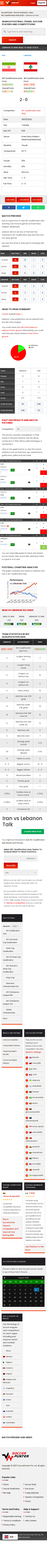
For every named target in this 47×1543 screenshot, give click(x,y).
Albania (7, 1356)
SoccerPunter (6, 12)
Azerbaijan (9, 1422)
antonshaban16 (32, 1119)
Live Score (29, 1488)
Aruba (7, 1399)
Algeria (7, 1362)
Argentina (8, 1388)
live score (20, 553)
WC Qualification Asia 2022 (12, 15)
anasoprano (34, 1152)
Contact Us (30, 1516)
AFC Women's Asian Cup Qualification (10, 969)
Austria (7, 1417)
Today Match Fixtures (11, 1045)
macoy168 (33, 1063)
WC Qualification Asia (11, 932)
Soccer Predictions (11, 1488)
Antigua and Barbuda (9, 1381)
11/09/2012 (4, 544)
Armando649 (34, 1097)
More (5, 1018)
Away (18, 314)
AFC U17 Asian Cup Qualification (12, 958)
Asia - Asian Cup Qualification (11, 489)
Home (5, 314)
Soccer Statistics (21, 12)
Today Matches (32, 1493)
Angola (7, 1373)
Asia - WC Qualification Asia (11, 461)
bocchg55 (33, 1164)
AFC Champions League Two (11, 1002)
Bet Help (7, 1493)
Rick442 (32, 1057)
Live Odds (10, 200)
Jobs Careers (30, 1520)
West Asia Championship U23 (11, 985)
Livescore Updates (10, 1040)
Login (32, 3)
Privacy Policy (9, 1525)
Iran (3, 55)
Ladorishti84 (34, 1132)
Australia (8, 1411)
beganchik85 (34, 1175)
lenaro (32, 1103)
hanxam (32, 1092)
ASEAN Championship (9, 1011)
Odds (12, 470)
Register (41, 3)
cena (31, 1069)
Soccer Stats (30, 1484)
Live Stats (36, 200)
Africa (7, 1351)
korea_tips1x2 (34, 1126)
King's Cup (9, 977)
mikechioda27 (31, 1139)
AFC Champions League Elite (11, 993)
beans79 (32, 1146)
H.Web (30, 1193)
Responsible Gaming (12, 1516)
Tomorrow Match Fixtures (10, 1061)
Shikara (32, 1158)
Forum (28, 1501)
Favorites (23, 199)
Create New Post (32, 831)
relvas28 (32, 1169)
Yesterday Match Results (10, 1053)
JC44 (31, 1074)
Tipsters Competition (15, 903)
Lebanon (27, 55)
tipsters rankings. (33, 1052)
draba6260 (33, 1086)
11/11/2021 (3, 482)
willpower (33, 1080)
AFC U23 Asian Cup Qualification (10, 941)
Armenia (8, 1394)
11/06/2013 (4, 513)
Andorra (8, 1368)
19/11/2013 (4, 498)
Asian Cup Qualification (8, 949)
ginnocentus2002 (33, 1110)
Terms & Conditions (12, 1520)
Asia (31, 12)
